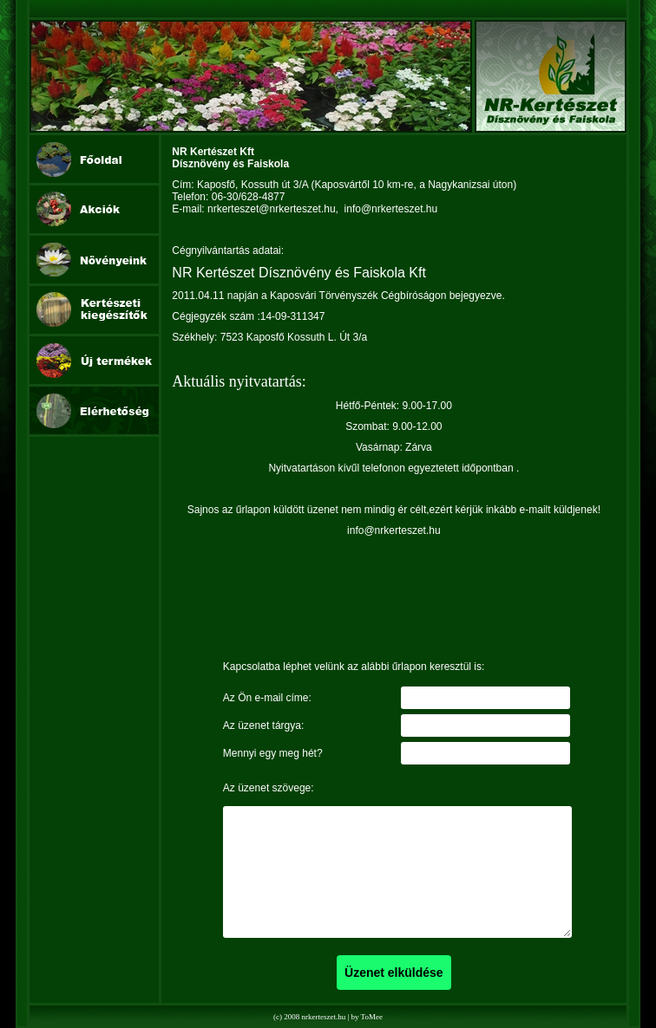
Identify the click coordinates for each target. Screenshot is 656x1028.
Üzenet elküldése (393, 972)
